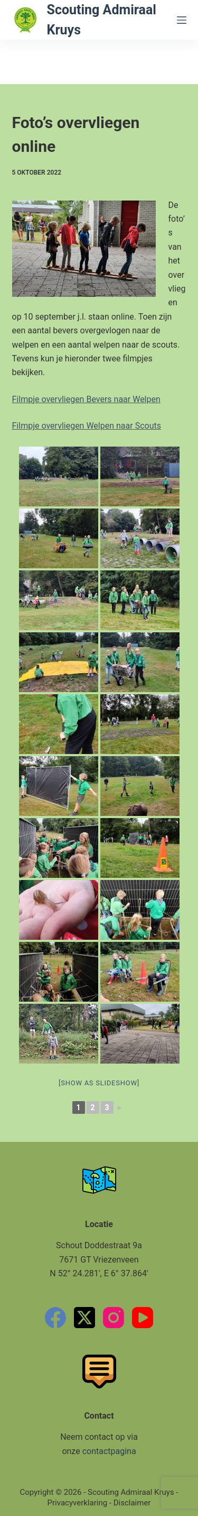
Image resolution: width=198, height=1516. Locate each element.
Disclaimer (132, 1503)
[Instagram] (113, 1317)
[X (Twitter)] (84, 1317)
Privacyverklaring (78, 1503)
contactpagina (109, 1451)
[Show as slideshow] (99, 1083)
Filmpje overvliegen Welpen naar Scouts (86, 426)
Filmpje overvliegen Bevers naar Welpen (86, 399)
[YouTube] (142, 1317)
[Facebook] (55, 1317)
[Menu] (181, 20)
